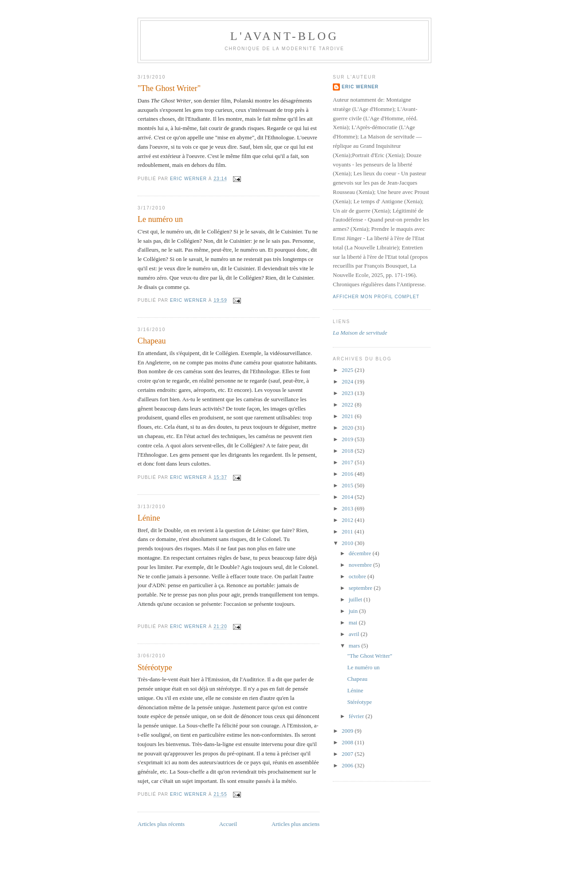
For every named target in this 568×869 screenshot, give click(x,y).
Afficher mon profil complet (376, 296)
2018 (348, 450)
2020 (348, 427)
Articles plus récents (161, 824)
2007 (348, 753)
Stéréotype (155, 667)
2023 (348, 393)
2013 (348, 508)
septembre (361, 588)
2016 (348, 473)
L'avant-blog (284, 36)
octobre (358, 576)
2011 (348, 531)
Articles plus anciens (296, 824)
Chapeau (152, 340)
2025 (348, 370)
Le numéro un (160, 219)
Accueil (228, 824)
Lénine (149, 518)
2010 (348, 543)
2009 (348, 730)
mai (354, 622)
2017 (348, 462)
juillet (356, 599)
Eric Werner (360, 86)
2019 (348, 439)
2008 (348, 742)
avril (355, 634)
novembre (361, 564)
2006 (348, 765)
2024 (348, 381)
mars (355, 645)
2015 (348, 485)
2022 (348, 404)
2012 (348, 520)
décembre (361, 553)
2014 (348, 497)
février (357, 716)
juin (354, 611)
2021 (348, 416)
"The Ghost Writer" (169, 88)
